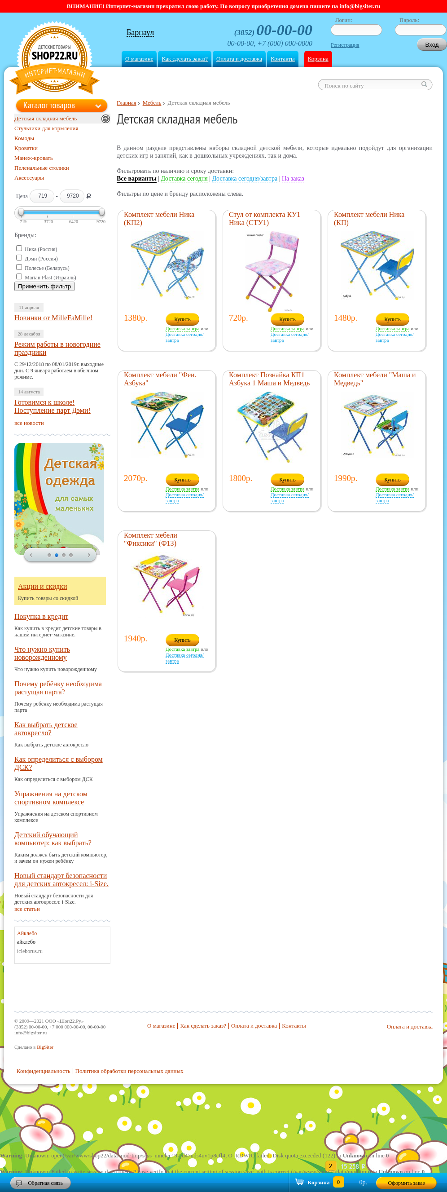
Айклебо (27, 933)
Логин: (343, 20)
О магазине (139, 58)
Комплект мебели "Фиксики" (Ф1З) (150, 539)
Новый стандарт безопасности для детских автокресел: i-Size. (61, 879)
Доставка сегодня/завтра (245, 178)
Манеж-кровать (33, 158)
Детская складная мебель (45, 118)
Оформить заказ (406, 1183)
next (89, 555)
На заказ (293, 178)
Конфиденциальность (43, 1071)
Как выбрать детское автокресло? (46, 729)
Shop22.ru (54, 59)
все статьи (27, 908)
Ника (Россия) (41, 249)
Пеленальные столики (41, 167)
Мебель (152, 102)
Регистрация (345, 45)
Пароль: (409, 20)
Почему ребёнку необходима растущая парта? (58, 688)
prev (31, 555)
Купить (182, 319)
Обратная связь (45, 1183)
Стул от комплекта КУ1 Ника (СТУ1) (264, 218)
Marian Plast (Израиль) (50, 277)
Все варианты (137, 178)
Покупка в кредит (41, 616)
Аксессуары (29, 177)
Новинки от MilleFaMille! (53, 318)
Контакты (283, 58)
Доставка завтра (182, 328)
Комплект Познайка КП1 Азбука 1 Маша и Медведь (269, 379)
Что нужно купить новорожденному (42, 653)
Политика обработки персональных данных (129, 1071)
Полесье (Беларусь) (47, 268)
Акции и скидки (42, 586)
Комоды (24, 138)
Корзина (318, 58)
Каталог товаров (49, 105)
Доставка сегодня (184, 178)
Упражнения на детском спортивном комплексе (51, 798)
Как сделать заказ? (184, 58)
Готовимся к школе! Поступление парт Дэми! (52, 406)
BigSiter (45, 1047)
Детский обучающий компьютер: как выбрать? (53, 839)
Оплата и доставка (239, 58)
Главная (126, 102)
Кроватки (26, 148)
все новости (29, 422)
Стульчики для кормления (46, 128)
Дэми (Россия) (41, 259)
